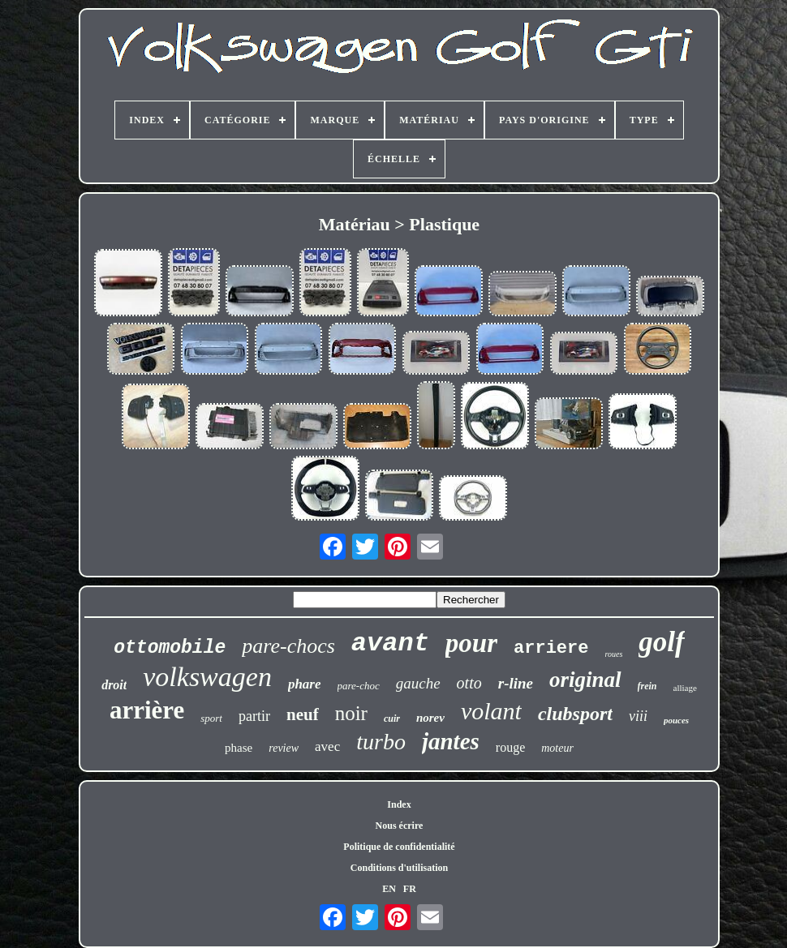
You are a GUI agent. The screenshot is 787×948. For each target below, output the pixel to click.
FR (409, 888)
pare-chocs (288, 646)
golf (661, 642)
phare (304, 684)
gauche (418, 683)
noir (351, 713)
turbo (381, 741)
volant (491, 710)
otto (469, 683)
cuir (392, 718)
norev (430, 717)
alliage (685, 688)
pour (471, 643)
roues (613, 654)
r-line (515, 683)
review (284, 748)
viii (638, 716)
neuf (302, 714)
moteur (557, 748)
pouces (676, 720)
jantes (451, 741)
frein (647, 686)
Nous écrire (400, 825)
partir (254, 716)
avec (327, 746)
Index (399, 804)
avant (390, 643)
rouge (510, 747)
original (585, 679)
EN (389, 888)
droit (114, 685)
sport (211, 718)
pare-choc (359, 686)
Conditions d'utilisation (399, 867)
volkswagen (207, 677)
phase (238, 747)
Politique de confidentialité (398, 846)
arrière (147, 710)
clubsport (575, 713)
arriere (551, 648)
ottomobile (170, 647)
